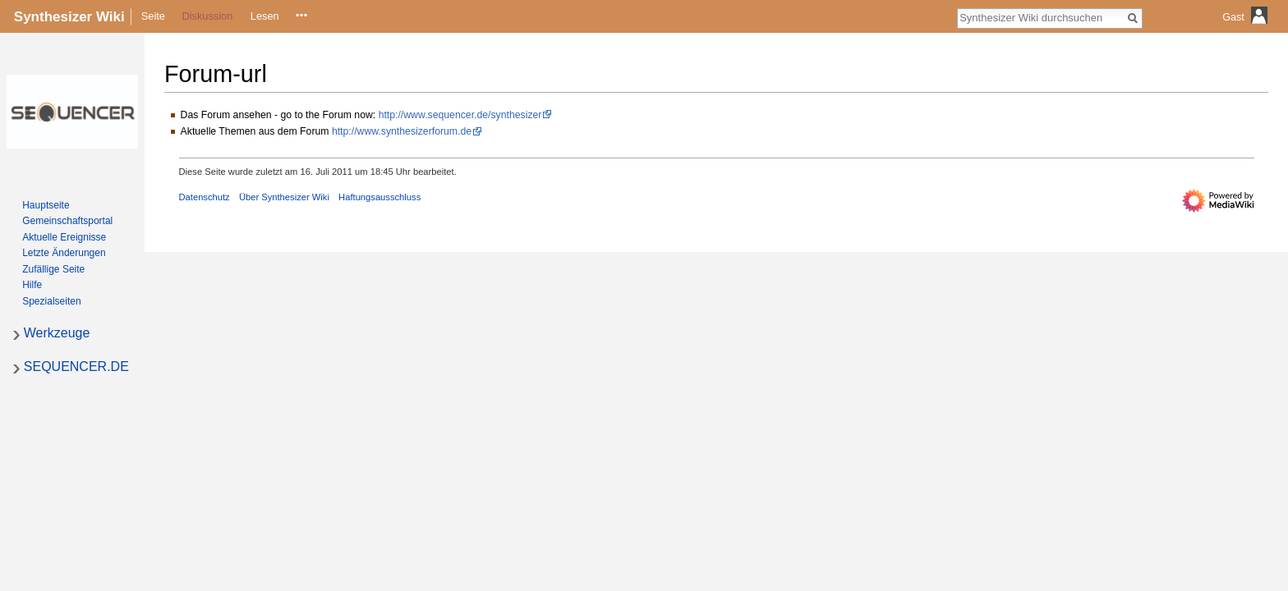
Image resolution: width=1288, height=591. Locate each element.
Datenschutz (204, 197)
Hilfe (32, 285)
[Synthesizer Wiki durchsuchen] (1041, 17)
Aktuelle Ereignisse (64, 237)
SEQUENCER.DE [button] (76, 366)
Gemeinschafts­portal (67, 221)
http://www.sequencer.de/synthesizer (460, 115)
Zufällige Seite (53, 269)
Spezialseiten (51, 301)
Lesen (265, 16)
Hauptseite (45, 205)
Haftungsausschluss (379, 197)
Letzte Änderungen (63, 253)
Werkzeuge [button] (57, 333)
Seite (153, 16)
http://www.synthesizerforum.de (402, 131)
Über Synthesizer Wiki (284, 197)
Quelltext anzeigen (300, 16)
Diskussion (207, 16)
